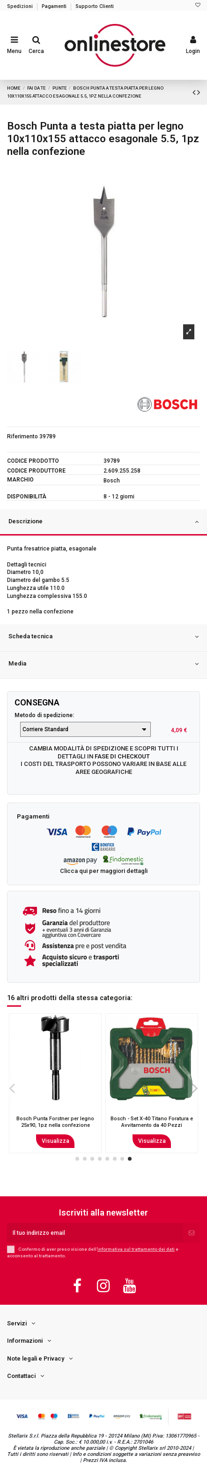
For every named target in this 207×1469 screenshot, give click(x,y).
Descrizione (103, 522)
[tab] (103, 522)
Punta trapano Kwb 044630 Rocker (151, 1122)
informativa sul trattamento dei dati (136, 1249)
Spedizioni (20, 6)
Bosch (112, 480)
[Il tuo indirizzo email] (95, 1233)
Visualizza (55, 1141)
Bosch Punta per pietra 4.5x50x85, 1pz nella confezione (55, 1122)
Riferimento (22, 436)
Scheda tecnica (103, 637)
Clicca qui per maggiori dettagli (104, 870)
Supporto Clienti (94, 6)
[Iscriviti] (191, 1233)
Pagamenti (55, 6)
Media (103, 664)
